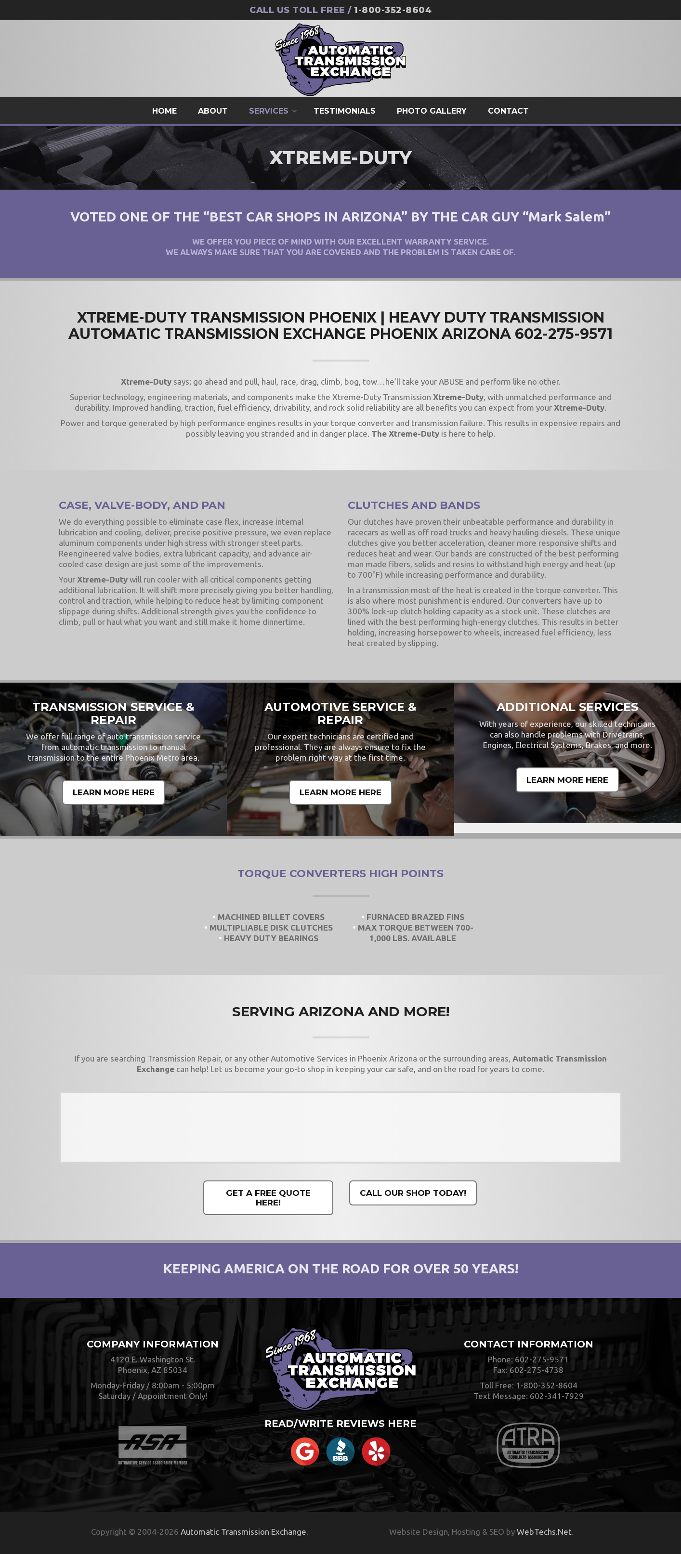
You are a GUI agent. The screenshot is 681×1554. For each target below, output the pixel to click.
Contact (508, 111)
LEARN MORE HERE (114, 792)
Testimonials (345, 111)
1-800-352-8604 (393, 10)
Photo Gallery (432, 111)
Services (268, 111)
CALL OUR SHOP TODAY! (413, 1193)
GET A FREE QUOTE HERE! (268, 1197)
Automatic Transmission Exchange (243, 1531)
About (213, 111)
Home (164, 111)
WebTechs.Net (544, 1531)
